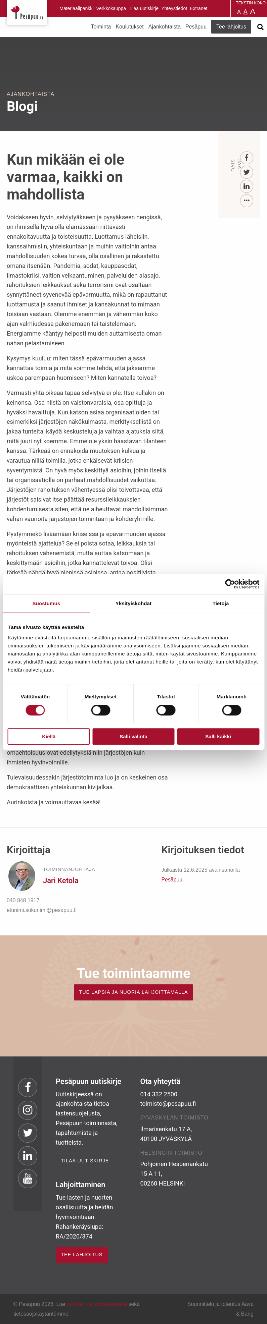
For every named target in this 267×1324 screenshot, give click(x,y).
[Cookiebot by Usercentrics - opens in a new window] (230, 584)
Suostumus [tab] (46, 603)
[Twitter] (246, 172)
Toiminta (101, 27)
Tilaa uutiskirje (144, 8)
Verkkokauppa (111, 8)
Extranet (198, 8)
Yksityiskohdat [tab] (133, 603)
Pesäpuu (27, 12)
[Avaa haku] (260, 26)
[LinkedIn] (246, 186)
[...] (246, 201)
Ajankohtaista (164, 27)
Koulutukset (130, 27)
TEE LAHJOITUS (81, 1254)
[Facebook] (246, 158)
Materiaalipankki (76, 8)
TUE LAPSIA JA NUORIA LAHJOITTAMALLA (133, 992)
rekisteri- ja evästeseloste (97, 1304)
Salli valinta (133, 736)
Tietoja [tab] (221, 603)
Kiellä (48, 736)
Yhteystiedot (174, 8)
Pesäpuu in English (213, 8)
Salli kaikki (218, 736)
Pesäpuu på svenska (222, 8)
